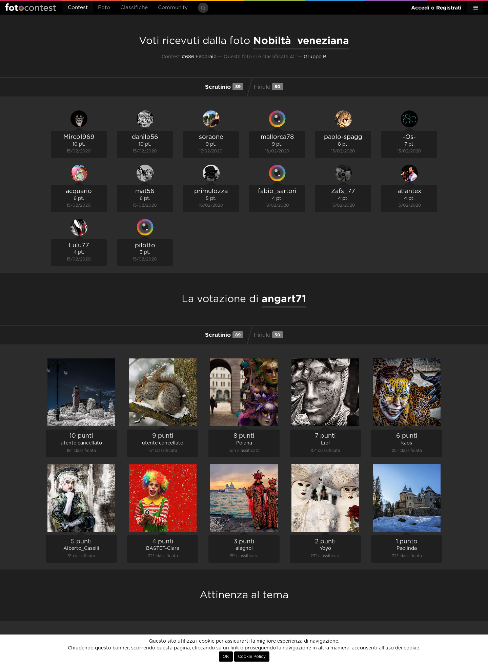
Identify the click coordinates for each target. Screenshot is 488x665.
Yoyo (325, 548)
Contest (78, 7)
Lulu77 (79, 246)
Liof (325, 443)
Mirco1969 (79, 137)
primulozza (211, 191)
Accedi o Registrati (436, 8)
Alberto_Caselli (81, 548)
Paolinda (406, 548)
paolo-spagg (343, 137)
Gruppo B (315, 57)
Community (173, 7)
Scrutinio (224, 86)
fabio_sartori (277, 191)
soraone (211, 137)
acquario (79, 191)
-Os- (409, 137)
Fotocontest (30, 7)
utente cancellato (81, 443)
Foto (104, 7)
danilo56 (145, 137)
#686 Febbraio (199, 57)
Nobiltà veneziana (301, 40)
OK (226, 656)
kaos (406, 443)
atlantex (409, 191)
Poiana (244, 443)
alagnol (244, 548)
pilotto (145, 246)
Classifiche (134, 7)
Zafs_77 (343, 191)
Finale (268, 86)
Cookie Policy (252, 656)
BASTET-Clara (162, 548)
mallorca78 (277, 137)
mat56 (145, 191)
